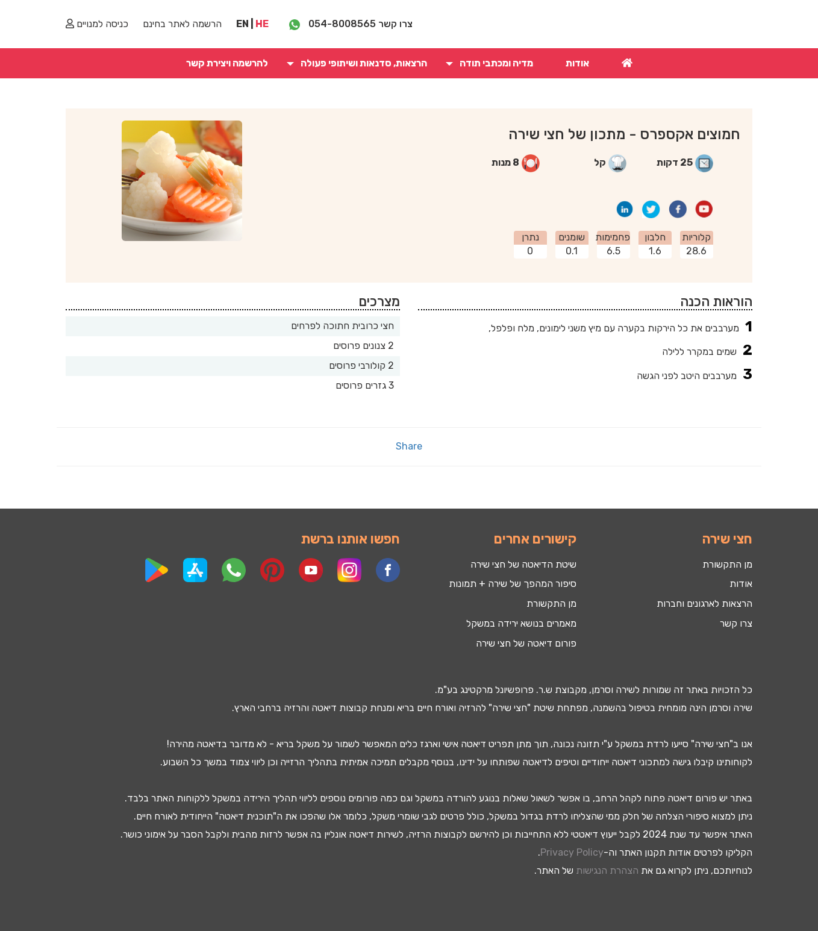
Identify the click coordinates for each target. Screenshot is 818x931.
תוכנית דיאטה (246, 816)
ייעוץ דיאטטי (594, 834)
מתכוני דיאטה (638, 762)
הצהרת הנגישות (607, 870)
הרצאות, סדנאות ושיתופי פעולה (364, 63)
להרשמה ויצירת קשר (227, 63)
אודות (577, 63)
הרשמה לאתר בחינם (182, 24)
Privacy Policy (572, 852)
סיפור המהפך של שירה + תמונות (512, 583)
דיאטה (324, 707)
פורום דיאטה (692, 798)
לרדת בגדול (544, 816)
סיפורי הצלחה (682, 816)
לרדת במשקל (642, 744)
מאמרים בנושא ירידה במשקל (521, 623)
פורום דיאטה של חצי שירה (526, 643)
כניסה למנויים (97, 24)
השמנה (607, 707)
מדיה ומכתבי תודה (496, 63)
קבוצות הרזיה (435, 834)
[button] (449, 63)
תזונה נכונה (576, 744)
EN (242, 24)
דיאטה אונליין (349, 834)
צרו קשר (736, 623)
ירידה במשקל (238, 798)
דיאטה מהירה (195, 744)
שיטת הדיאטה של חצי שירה (523, 564)
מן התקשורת (551, 603)
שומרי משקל (395, 816)
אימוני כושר (144, 834)
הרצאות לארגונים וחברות (704, 603)
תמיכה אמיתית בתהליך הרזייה (338, 762)
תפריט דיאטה (487, 744)
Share (409, 446)
